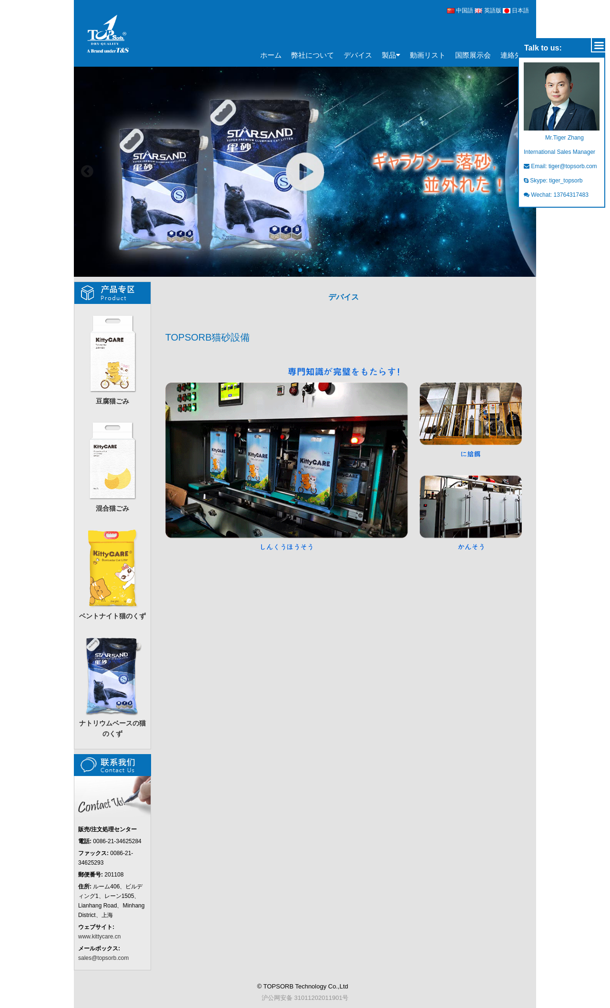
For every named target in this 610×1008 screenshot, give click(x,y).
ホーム (271, 55)
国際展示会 (473, 55)
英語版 (489, 10)
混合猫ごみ (112, 465)
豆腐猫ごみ (112, 358)
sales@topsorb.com (103, 958)
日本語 (516, 10)
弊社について (312, 55)
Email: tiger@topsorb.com (560, 166)
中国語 (460, 10)
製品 (391, 55)
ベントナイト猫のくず (112, 573)
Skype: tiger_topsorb (553, 180)
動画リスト (428, 55)
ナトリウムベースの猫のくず (112, 685)
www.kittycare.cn (99, 936)
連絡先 (511, 55)
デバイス (358, 55)
